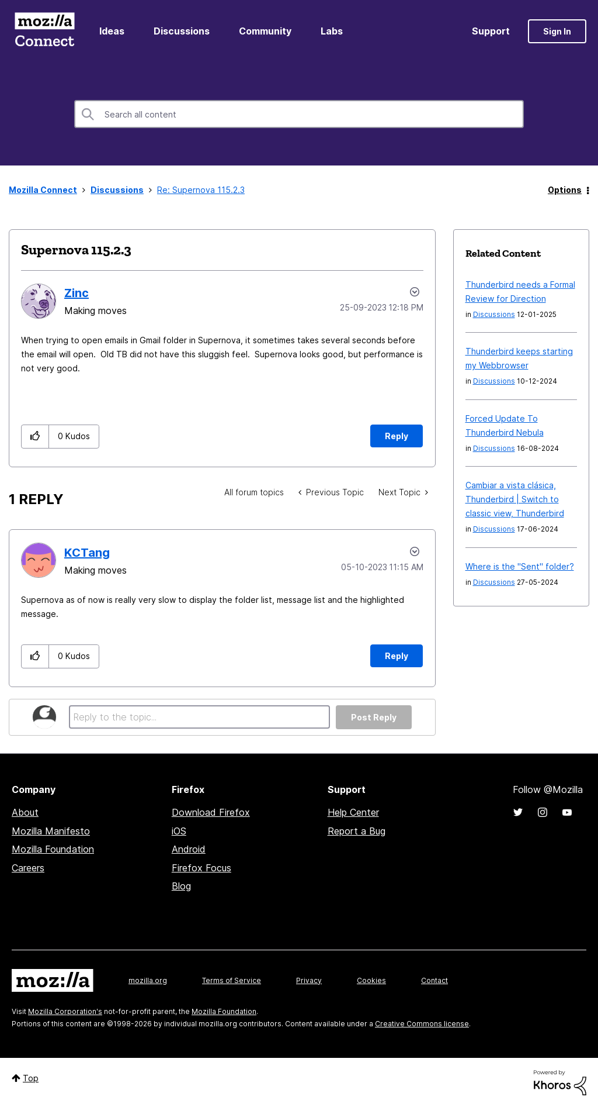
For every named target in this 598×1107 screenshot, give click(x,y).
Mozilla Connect (44, 31)
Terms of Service (231, 980)
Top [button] (31, 1078)
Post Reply (374, 717)
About (25, 812)
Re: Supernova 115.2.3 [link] (201, 190)
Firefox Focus (201, 868)
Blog (181, 886)
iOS (179, 831)
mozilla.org (147, 980)
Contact (434, 980)
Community (265, 31)
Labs (332, 31)
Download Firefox (211, 812)
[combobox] (299, 114)
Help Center (353, 812)
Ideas (111, 31)
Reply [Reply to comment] (396, 656)
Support (491, 31)
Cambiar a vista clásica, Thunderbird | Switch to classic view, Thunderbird (514, 499)
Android (189, 849)
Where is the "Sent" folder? (519, 566)
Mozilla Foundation (53, 849)
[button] (35, 436)
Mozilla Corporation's (65, 1011)
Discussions (182, 31)
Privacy (309, 980)
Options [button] (565, 190)
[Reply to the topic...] (199, 717)
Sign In (557, 31)
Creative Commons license (422, 1023)
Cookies (371, 980)
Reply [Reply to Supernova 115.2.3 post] (396, 436)
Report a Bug (356, 831)
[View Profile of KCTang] (87, 553)
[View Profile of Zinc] (76, 293)
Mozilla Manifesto (51, 831)
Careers (28, 868)
